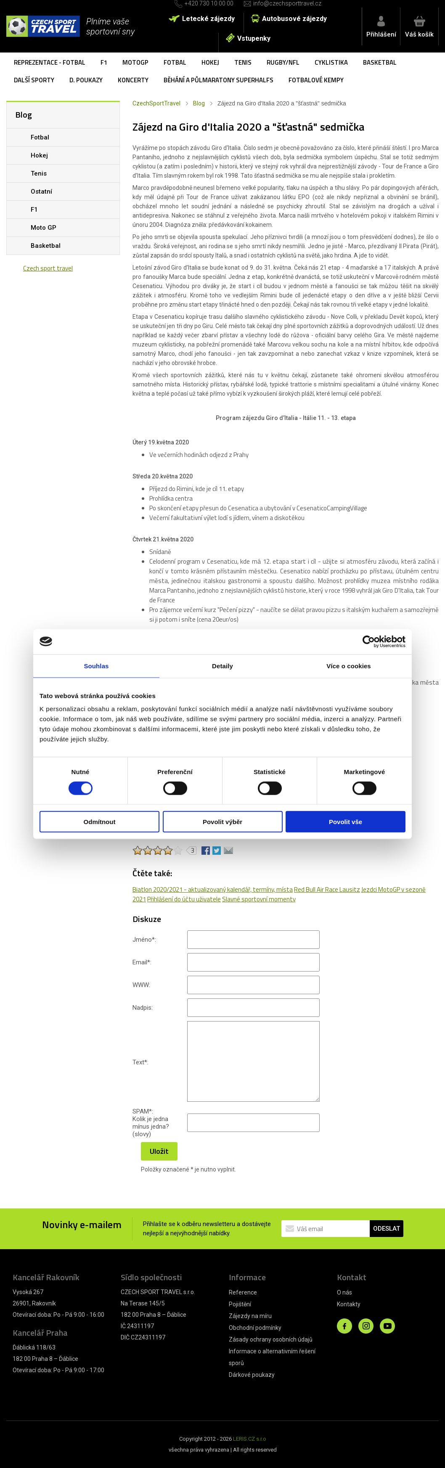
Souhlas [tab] (96, 665)
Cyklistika (331, 62)
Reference (243, 1292)
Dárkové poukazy (252, 1374)
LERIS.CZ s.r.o (249, 1439)
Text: (140, 1062)
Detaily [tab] (222, 665)
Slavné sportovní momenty (259, 899)
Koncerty (133, 80)
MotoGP (135, 62)
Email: (141, 962)
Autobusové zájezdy (294, 19)
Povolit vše (345, 821)
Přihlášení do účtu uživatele (184, 899)
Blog (199, 103)
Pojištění (240, 1304)
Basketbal (380, 62)
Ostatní (41, 191)
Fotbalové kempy (316, 80)
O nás (344, 1292)
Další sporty (34, 80)
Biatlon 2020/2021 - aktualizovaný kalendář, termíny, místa (212, 889)
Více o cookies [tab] (348, 665)
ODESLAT (386, 1228)
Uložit (159, 1151)
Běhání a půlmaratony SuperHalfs (218, 80)
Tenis (243, 62)
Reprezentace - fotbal (49, 62)
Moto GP (43, 227)
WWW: (141, 985)
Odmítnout (100, 821)
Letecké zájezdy (208, 19)
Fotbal (175, 62)
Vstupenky (253, 38)
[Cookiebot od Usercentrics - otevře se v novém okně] (368, 641)
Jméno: (144, 939)
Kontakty (348, 1304)
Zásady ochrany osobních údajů (271, 1339)
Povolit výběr (222, 821)
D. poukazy (86, 80)
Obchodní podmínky (255, 1327)
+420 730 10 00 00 (209, 3)
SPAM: (142, 1111)
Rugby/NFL (283, 62)
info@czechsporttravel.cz (287, 3)
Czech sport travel (48, 268)
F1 (104, 62)
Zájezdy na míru (250, 1316)
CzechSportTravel (156, 103)
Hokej (210, 62)
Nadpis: (142, 1007)
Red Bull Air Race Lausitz (327, 889)
